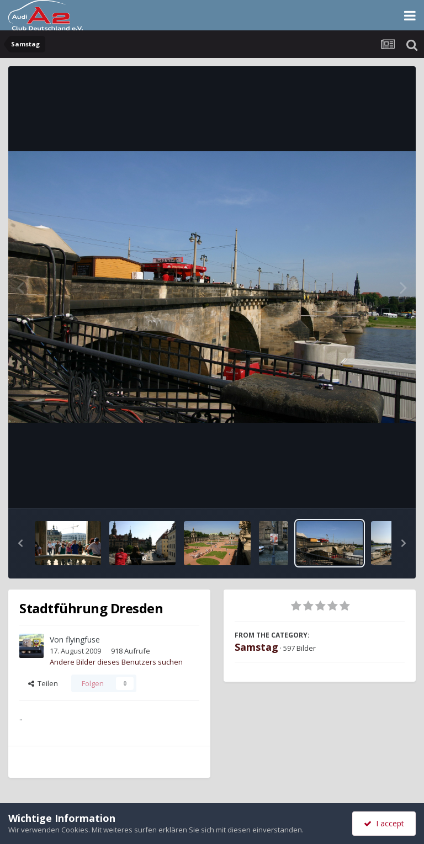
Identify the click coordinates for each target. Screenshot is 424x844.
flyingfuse (83, 639)
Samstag (256, 647)
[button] (20, 543)
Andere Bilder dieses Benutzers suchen (116, 662)
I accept (384, 823)
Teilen (43, 683)
